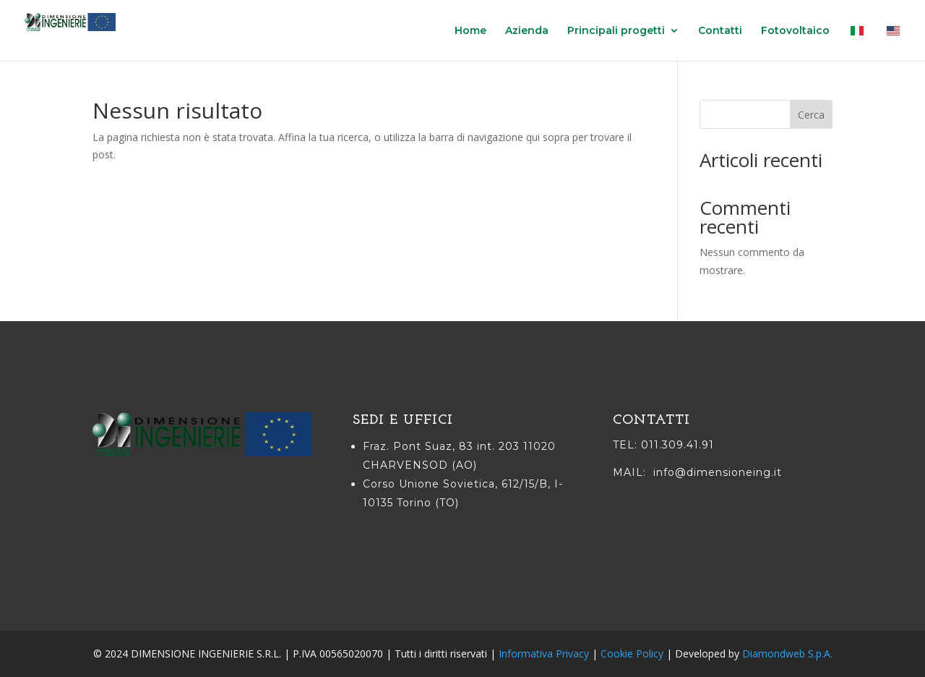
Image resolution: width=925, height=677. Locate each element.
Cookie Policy (632, 653)
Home (470, 31)
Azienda (526, 31)
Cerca (811, 115)
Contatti (720, 31)
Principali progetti (616, 31)
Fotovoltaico (795, 31)
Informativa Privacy (544, 653)
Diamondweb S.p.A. (787, 653)
